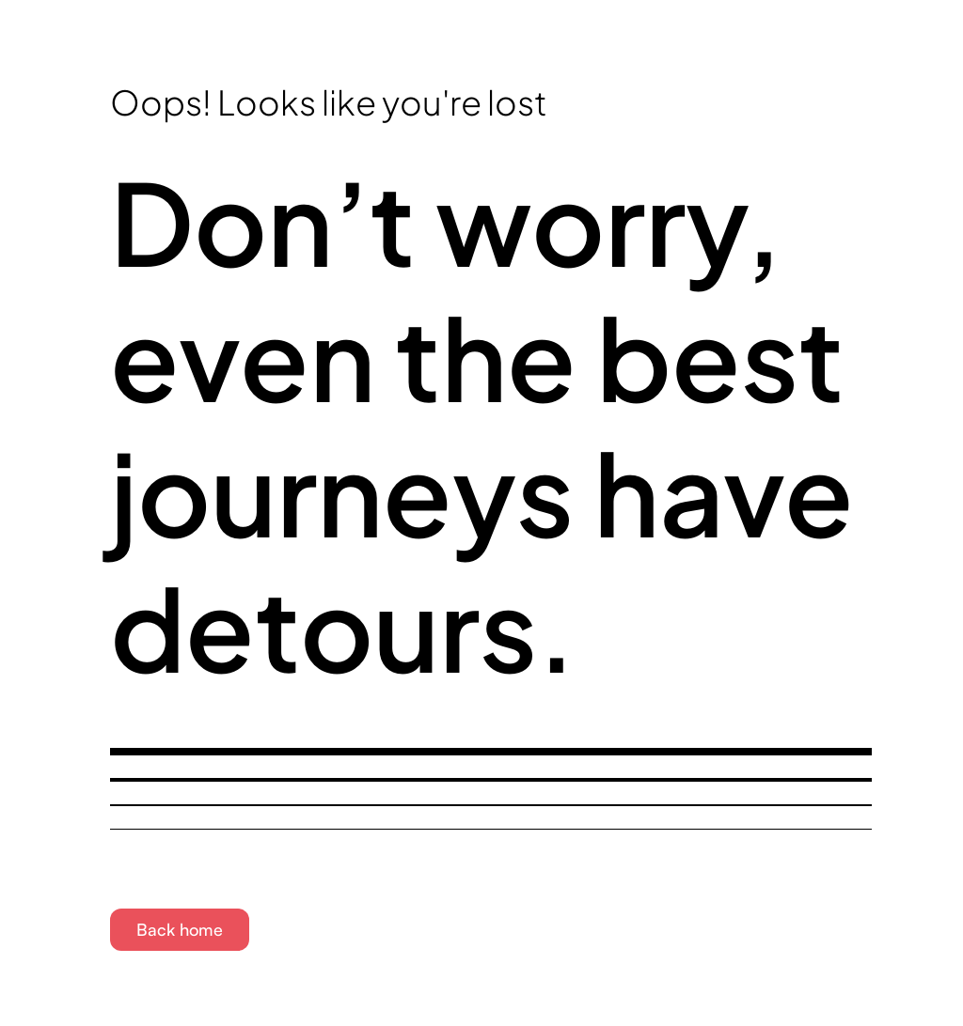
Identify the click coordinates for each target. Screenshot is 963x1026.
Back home (179, 929)
